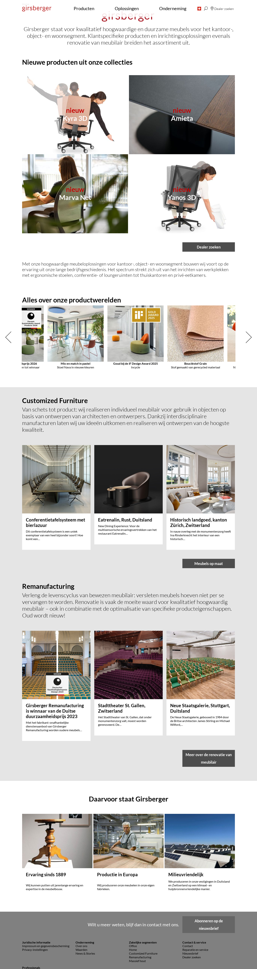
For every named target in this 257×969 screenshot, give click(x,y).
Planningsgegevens (34, 930)
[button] (199, 8)
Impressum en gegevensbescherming (45, 898)
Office (133, 898)
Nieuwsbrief (190, 905)
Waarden (81, 901)
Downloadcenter (33, 934)
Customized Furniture (143, 905)
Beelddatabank (32, 927)
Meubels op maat (208, 634)
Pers (25, 923)
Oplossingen (127, 8)
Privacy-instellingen (35, 901)
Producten (84, 8)
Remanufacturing (140, 909)
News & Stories (85, 905)
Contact (187, 898)
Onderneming (172, 8)
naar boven (128, 960)
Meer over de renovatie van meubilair (209, 761)
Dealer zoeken (209, 386)
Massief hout (137, 913)
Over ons (81, 898)
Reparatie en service (195, 901)
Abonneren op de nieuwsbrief (209, 876)
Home (133, 901)
